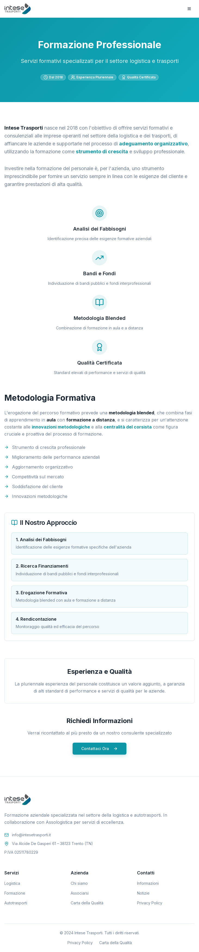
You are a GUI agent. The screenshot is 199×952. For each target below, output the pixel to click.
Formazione (14, 893)
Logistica (12, 883)
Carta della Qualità (87, 903)
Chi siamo (79, 883)
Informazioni (148, 883)
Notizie (143, 893)
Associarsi (80, 893)
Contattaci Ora (99, 748)
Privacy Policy (149, 903)
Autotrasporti (15, 903)
